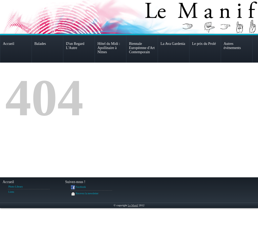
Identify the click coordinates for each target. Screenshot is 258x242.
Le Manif (133, 205)
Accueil (8, 182)
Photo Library (15, 186)
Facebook (78, 187)
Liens (11, 191)
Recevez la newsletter (85, 194)
